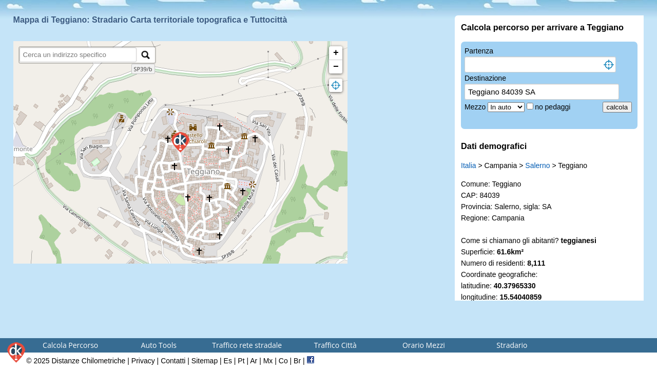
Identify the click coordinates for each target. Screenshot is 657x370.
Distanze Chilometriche (88, 361)
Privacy (143, 361)
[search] (78, 54)
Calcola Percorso (70, 345)
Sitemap (204, 361)
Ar (253, 361)
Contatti (173, 361)
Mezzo (476, 107)
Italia (468, 165)
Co (283, 361)
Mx (268, 361)
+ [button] (336, 53)
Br (297, 361)
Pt (241, 361)
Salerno (537, 165)
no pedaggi (553, 107)
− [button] (336, 67)
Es (228, 361)
